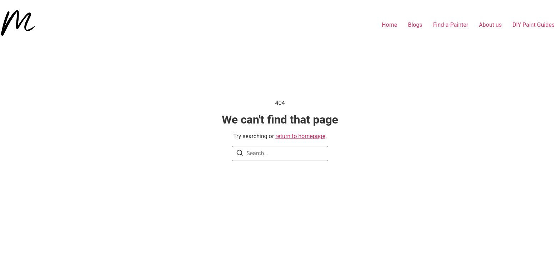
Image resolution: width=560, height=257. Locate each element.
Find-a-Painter (450, 24)
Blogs (415, 24)
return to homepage (300, 136)
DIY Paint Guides (533, 24)
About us (490, 24)
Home (389, 24)
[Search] (239, 154)
